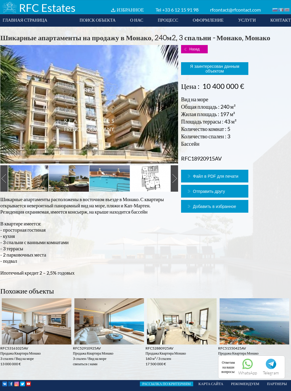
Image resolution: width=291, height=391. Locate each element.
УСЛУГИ (247, 20)
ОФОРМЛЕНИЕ (208, 20)
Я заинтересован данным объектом (214, 68)
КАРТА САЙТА (211, 384)
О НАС (136, 20)
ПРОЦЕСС (168, 20)
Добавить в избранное (214, 206)
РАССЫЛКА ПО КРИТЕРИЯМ (166, 384)
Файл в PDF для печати (215, 176)
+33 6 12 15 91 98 (180, 9)
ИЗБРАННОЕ (130, 9)
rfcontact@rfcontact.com (235, 9)
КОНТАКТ (280, 20)
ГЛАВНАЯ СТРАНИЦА (25, 20)
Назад (194, 49)
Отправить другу (209, 191)
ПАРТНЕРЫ (277, 384)
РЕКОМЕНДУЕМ (245, 384)
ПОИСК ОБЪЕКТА (97, 20)
